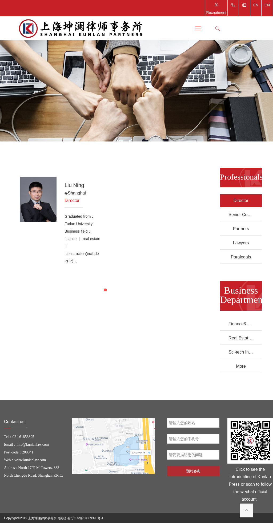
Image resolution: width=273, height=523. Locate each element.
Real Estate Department (245, 338)
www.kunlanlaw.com (30, 460)
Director (241, 200)
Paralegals (241, 257)
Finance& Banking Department (245, 324)
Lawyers (241, 243)
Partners (241, 228)
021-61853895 (23, 437)
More (241, 366)
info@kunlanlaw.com (33, 445)
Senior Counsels (244, 214)
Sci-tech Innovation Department (245, 352)
